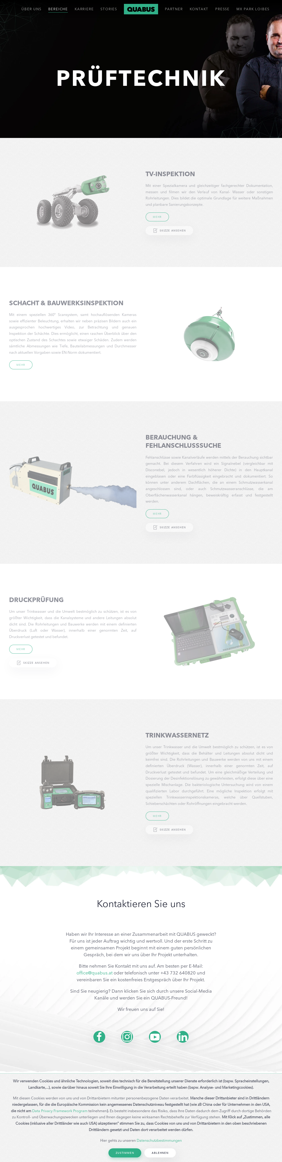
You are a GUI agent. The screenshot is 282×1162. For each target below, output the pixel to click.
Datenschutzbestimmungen (159, 1140)
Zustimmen (125, 1152)
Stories (108, 9)
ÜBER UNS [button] (31, 9)
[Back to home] (141, 9)
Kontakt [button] (199, 9)
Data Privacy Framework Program (59, 1111)
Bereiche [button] (58, 9)
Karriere (84, 9)
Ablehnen (160, 1152)
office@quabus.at (95, 973)
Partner (174, 9)
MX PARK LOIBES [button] (252, 9)
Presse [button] (222, 9)
